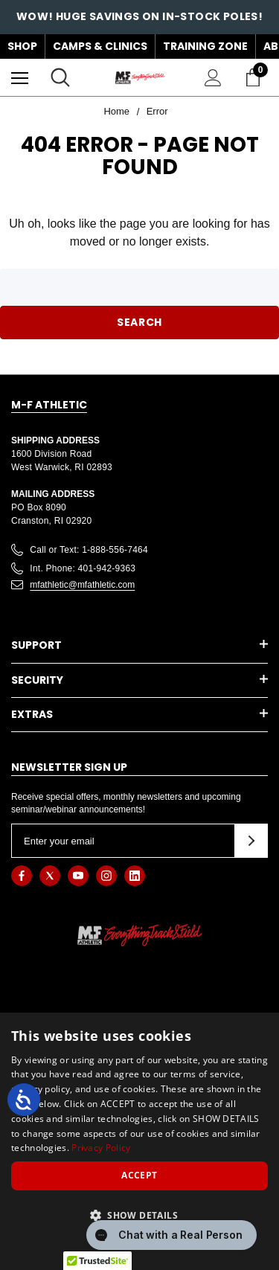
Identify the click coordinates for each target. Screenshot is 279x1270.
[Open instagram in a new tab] (106, 875)
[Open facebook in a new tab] (21, 875)
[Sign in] (213, 77)
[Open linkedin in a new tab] (134, 875)
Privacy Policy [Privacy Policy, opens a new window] (100, 1147)
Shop (22, 46)
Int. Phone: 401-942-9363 (82, 568)
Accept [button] (139, 1175)
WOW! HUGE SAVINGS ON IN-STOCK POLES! (139, 16)
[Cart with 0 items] (256, 77)
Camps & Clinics (100, 46)
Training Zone (205, 46)
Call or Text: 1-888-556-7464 (89, 550)
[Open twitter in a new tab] (49, 875)
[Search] (60, 77)
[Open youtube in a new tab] (78, 875)
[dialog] (139, 1141)
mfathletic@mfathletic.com (82, 585)
